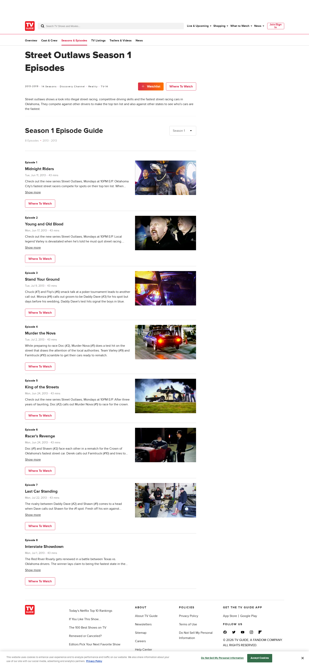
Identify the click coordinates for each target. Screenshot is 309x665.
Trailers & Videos (121, 40)
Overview (31, 40)
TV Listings (98, 40)
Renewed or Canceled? (85, 636)
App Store (230, 616)
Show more (33, 192)
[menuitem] (199, 26)
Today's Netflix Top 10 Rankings (90, 611)
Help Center (143, 650)
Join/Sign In (276, 26)
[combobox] (111, 26)
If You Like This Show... (85, 619)
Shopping (219, 26)
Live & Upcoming (198, 26)
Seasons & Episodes (74, 40)
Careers (140, 641)
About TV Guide (146, 616)
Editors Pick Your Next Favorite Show (94, 644)
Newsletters (143, 624)
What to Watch (239, 26)
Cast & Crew (49, 40)
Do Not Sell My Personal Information (222, 660)
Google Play (248, 616)
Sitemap (140, 633)
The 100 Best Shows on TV (87, 628)
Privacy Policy (188, 616)
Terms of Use (188, 624)
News (257, 26)
